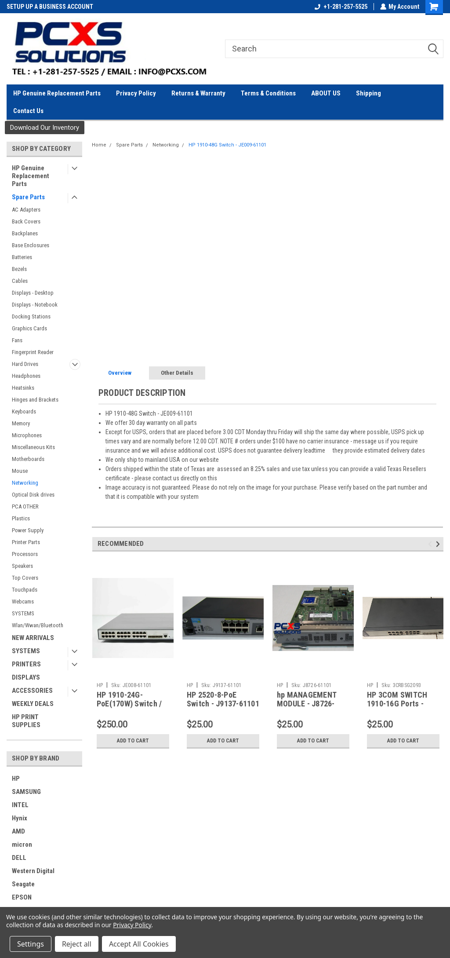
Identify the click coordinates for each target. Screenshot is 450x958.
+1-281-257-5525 (340, 6)
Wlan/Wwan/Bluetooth (37, 625)
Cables (20, 281)
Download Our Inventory (44, 128)
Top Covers (25, 577)
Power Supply (28, 530)
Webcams (23, 601)
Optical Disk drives (33, 494)
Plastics (21, 518)
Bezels (19, 269)
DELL (19, 858)
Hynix (19, 818)
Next (439, 544)
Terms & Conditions (268, 93)
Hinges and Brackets (35, 399)
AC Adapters (26, 209)
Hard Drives (25, 364)
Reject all (76, 944)
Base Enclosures (30, 245)
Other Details (177, 372)
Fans (17, 340)
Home (99, 145)
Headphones (26, 376)
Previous (431, 544)
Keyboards (24, 411)
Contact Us (28, 111)
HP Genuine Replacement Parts (57, 93)
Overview (119, 372)
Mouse (20, 471)
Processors (25, 554)
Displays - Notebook (35, 304)
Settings (30, 944)
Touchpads (24, 589)
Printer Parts (26, 542)
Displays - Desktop (33, 292)
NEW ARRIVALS (33, 638)
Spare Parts (28, 197)
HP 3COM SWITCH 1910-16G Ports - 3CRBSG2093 (397, 704)
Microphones (27, 435)
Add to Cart (133, 740)
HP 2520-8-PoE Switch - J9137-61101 (223, 699)
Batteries (22, 257)
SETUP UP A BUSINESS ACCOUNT (50, 6)
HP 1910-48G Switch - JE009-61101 (227, 145)
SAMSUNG (26, 792)
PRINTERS (26, 664)
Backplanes (25, 233)
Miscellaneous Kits (33, 447)
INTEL (20, 805)
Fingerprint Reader (33, 352)
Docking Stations (31, 316)
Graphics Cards (29, 328)
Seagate (23, 884)
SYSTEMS (23, 613)
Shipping (368, 93)
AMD (18, 831)
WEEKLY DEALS (33, 704)
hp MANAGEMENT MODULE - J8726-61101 (306, 704)
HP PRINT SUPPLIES (26, 721)
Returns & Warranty (198, 93)
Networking (25, 482)
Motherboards (28, 459)
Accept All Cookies (139, 944)
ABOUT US (326, 93)
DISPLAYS (26, 677)
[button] (44, 128)
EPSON (22, 897)
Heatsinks (23, 387)
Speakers (22, 566)
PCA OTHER (25, 506)
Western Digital (33, 871)
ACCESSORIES (32, 691)
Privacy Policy (136, 93)
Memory (21, 423)
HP (16, 778)
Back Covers (26, 221)
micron (22, 844)
